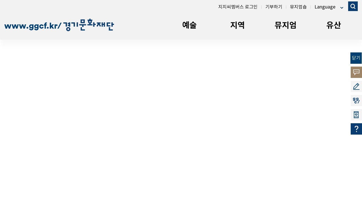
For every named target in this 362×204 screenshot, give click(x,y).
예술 (189, 25)
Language (324, 7)
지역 (237, 25)
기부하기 (273, 7)
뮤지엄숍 (298, 7)
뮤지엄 (286, 25)
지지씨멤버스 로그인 (238, 7)
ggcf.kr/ (71, 25)
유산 (333, 25)
